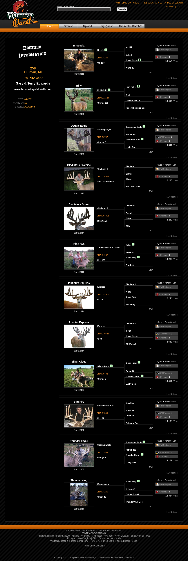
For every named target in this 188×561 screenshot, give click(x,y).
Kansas (75, 536)
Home (49, 26)
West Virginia (84, 538)
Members (129, 557)
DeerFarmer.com (79, 541)
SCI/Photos (164, 137)
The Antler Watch (129, 26)
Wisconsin (116, 538)
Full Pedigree (165, 50)
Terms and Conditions (94, 545)
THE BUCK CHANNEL (152, 3)
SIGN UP (170, 7)
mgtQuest (107, 26)
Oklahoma (104, 538)
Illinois (51, 536)
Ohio (95, 538)
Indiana (59, 536)
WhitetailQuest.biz (59, 541)
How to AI (95, 541)
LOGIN (180, 7)
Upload (87, 26)
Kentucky (85, 536)
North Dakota (121, 536)
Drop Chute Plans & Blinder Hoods (120, 541)
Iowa (67, 536)
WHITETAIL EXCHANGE (127, 3)
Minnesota (97, 536)
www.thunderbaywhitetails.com (33, 89)
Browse (68, 26)
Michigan (71, 538)
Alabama (42, 536)
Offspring (163, 57)
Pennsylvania (136, 536)
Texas (147, 536)
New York (108, 536)
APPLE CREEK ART (173, 3)
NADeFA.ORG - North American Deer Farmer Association (94, 530)
